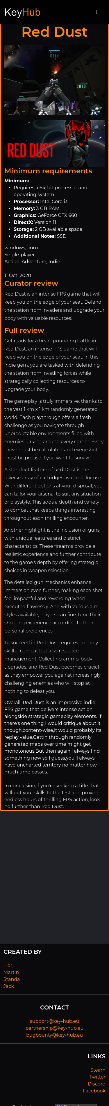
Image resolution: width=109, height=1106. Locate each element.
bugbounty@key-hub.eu (54, 1035)
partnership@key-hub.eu (55, 1028)
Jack (8, 986)
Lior (7, 965)
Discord (97, 1084)
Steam (98, 1070)
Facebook (94, 1091)
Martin (11, 972)
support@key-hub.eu (54, 1021)
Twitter (98, 1077)
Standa (11, 979)
